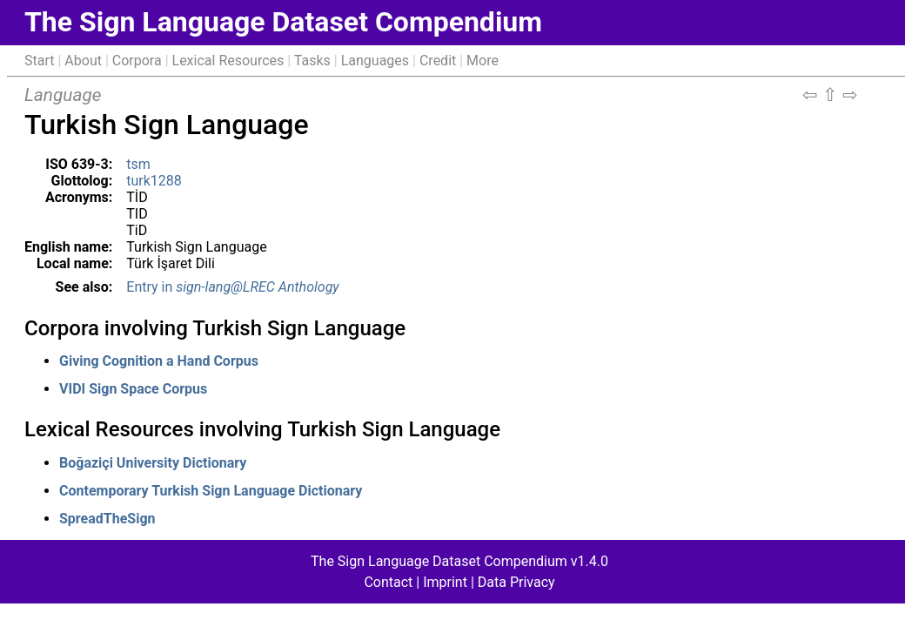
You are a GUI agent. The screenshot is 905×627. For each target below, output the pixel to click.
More (482, 60)
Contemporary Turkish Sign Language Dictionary (210, 490)
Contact (388, 582)
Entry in (232, 287)
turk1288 (154, 180)
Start (39, 60)
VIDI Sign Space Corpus (133, 389)
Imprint (445, 582)
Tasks (312, 60)
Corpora (137, 60)
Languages (375, 60)
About (83, 60)
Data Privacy (516, 582)
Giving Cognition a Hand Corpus (158, 361)
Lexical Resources (228, 60)
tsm (138, 164)
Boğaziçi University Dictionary (152, 463)
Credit (437, 60)
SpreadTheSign (107, 518)
